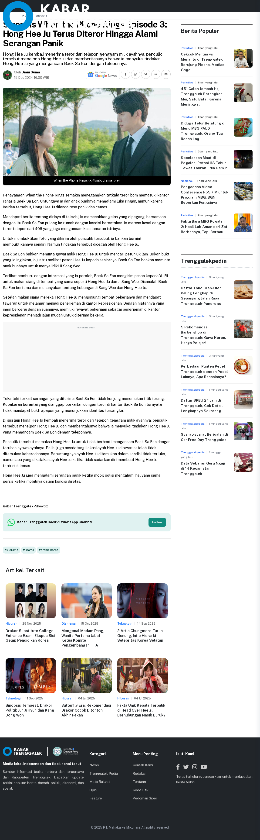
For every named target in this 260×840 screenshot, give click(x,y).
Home (26, 15)
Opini (93, 790)
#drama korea (48, 550)
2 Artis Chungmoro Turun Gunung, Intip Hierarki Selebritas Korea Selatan (140, 636)
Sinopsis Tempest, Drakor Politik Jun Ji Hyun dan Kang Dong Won (30, 711)
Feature (95, 799)
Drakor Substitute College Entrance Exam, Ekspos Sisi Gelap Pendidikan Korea (30, 636)
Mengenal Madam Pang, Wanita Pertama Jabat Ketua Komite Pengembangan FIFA (82, 638)
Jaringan (150, 7)
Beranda (69, 7)
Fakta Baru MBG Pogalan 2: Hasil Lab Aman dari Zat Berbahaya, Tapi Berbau (204, 226)
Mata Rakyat (99, 782)
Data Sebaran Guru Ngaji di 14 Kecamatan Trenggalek (203, 468)
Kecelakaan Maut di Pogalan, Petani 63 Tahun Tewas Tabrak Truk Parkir (204, 162)
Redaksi (139, 774)
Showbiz (41, 15)
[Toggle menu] (253, 7)
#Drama (28, 550)
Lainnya (174, 7)
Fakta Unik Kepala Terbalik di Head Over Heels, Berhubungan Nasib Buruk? (141, 711)
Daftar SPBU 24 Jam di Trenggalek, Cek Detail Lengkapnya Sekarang (202, 405)
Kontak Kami (143, 766)
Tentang (139, 782)
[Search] (237, 7)
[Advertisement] (87, 359)
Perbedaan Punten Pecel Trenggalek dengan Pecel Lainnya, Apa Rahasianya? (204, 371)
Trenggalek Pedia (103, 774)
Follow (157, 522)
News (89, 7)
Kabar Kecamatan (119, 7)
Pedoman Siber (145, 799)
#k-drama (11, 550)
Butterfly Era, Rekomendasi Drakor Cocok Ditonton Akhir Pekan (86, 711)
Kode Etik (141, 790)
